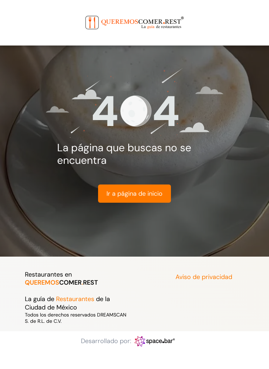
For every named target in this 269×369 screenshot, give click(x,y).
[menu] (15, 15)
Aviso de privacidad (203, 277)
